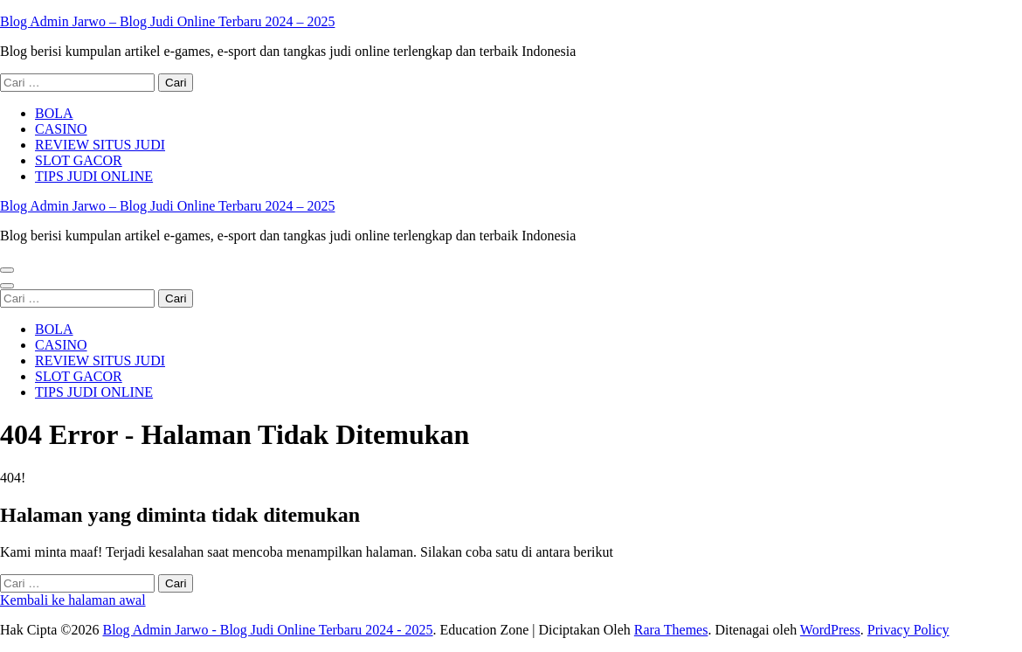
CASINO (61, 128)
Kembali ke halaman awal (73, 600)
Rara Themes (671, 629)
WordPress (830, 629)
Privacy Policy (908, 629)
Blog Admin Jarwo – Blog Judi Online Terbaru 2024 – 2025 (167, 21)
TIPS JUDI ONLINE (94, 176)
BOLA (54, 113)
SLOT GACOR (78, 160)
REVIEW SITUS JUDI (100, 144)
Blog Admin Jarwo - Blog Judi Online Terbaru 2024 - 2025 (267, 629)
